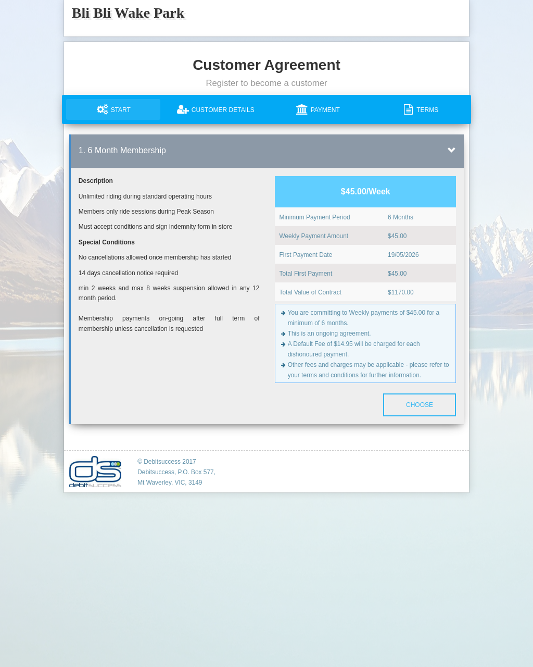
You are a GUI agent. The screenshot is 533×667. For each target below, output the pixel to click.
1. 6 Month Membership (122, 150)
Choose (419, 405)
